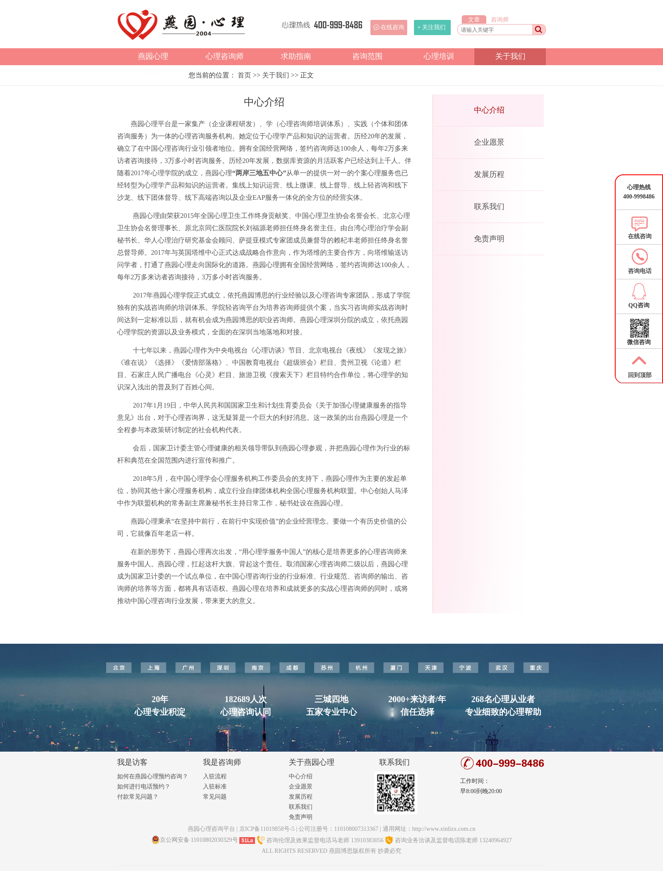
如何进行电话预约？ (143, 786)
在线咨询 (392, 27)
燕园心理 (153, 56)
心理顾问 (153, 72)
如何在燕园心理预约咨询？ (152, 776)
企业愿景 (489, 142)
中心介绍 (489, 110)
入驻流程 (215, 776)
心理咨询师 (224, 56)
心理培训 (439, 56)
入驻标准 (215, 786)
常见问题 (215, 797)
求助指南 (296, 56)
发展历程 (489, 174)
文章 (474, 20)
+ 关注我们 (431, 27)
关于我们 (510, 56)
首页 (244, 75)
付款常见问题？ (138, 797)
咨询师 (500, 20)
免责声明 (489, 238)
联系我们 (489, 206)
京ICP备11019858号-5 (267, 829)
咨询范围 (367, 56)
